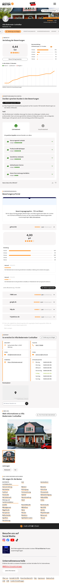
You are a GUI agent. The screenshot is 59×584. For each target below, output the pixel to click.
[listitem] (10, 483)
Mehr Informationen (35, 217)
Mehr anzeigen (8, 328)
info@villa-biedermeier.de (14, 355)
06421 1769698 (39, 345)
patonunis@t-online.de (42, 355)
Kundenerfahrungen (43, 31)
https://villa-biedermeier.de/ (15, 362)
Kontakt (53, 31)
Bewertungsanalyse (29, 31)
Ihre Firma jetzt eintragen (12, 567)
